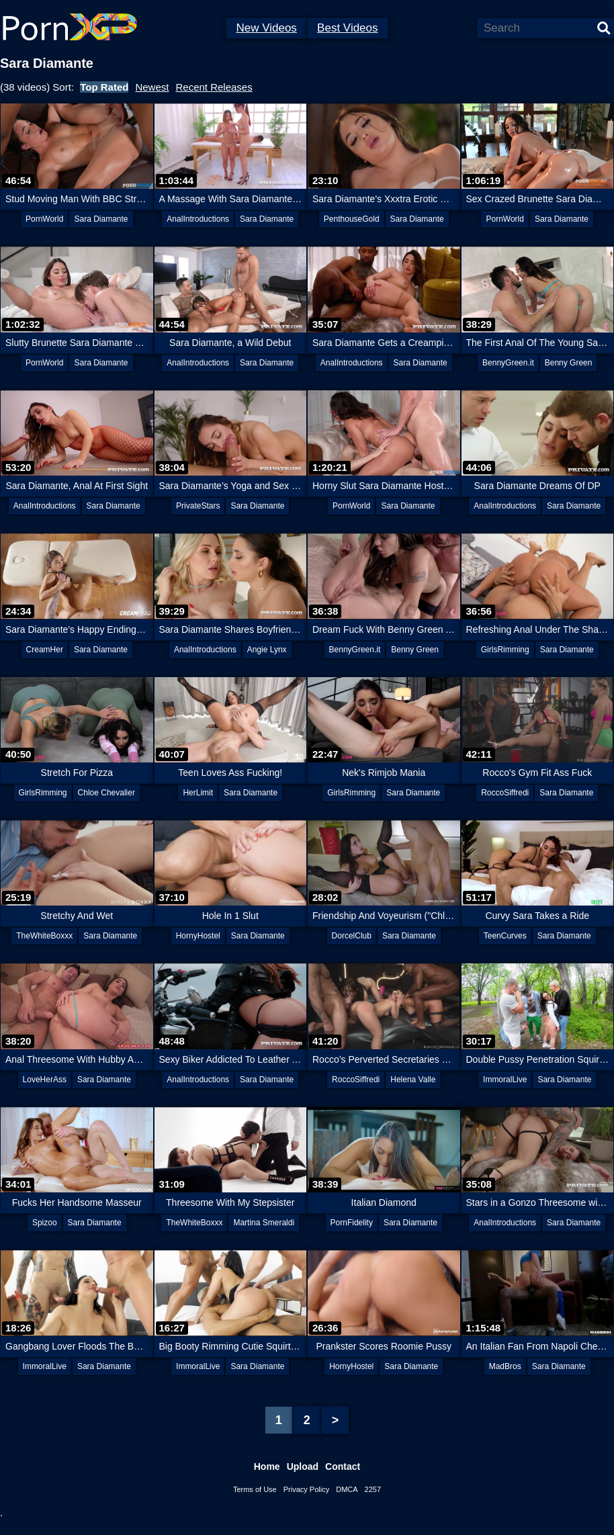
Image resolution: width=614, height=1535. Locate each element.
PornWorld (44, 219)
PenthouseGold (352, 219)
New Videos (266, 27)
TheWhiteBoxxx (44, 935)
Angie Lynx (267, 649)
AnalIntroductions (198, 219)
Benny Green (569, 362)
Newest (152, 87)
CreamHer (44, 649)
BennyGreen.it (508, 362)
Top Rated (104, 87)
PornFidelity (352, 1222)
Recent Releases (213, 87)
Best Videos (347, 27)
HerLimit (198, 792)
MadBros (505, 1366)
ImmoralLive (505, 1079)
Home (267, 1466)
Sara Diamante (101, 219)
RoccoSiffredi (505, 792)
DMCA (346, 1489)
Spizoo (44, 1222)
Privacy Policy (306, 1489)
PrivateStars (198, 506)
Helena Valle (412, 1079)
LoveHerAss (45, 1079)
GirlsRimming (505, 649)
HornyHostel (198, 935)
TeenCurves (505, 935)
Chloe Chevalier (106, 792)
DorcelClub (351, 935)
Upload (302, 1466)
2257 (373, 1489)
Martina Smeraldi (263, 1222)
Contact (342, 1466)
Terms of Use (255, 1489)
